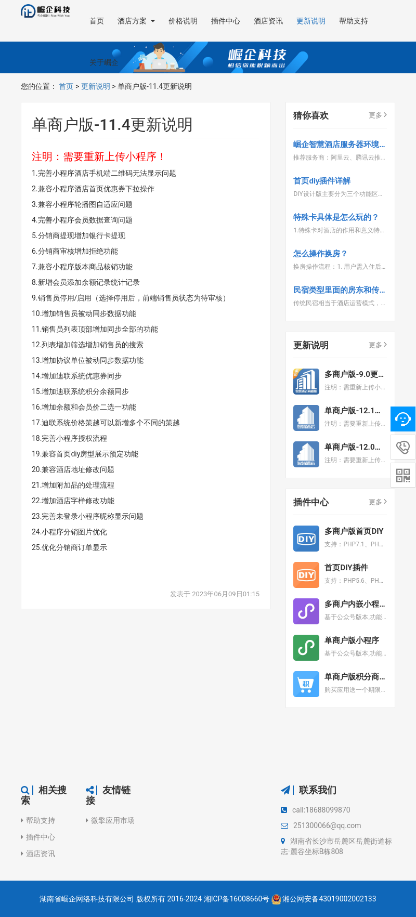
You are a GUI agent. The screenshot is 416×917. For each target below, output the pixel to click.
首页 (96, 21)
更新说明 (311, 21)
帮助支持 (353, 21)
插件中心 (225, 21)
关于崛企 (104, 62)
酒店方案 (136, 21)
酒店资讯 (268, 21)
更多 (378, 114)
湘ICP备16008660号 (237, 899)
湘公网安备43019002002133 (329, 899)
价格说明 (183, 21)
